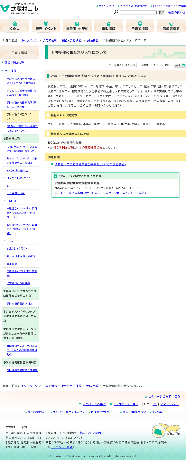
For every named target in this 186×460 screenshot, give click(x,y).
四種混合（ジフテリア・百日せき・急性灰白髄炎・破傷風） (22, 228)
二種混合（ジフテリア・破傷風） (22, 273)
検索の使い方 (177, 12)
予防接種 (92, 40)
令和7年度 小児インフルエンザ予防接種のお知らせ (22, 148)
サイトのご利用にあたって (69, 412)
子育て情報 (49, 40)
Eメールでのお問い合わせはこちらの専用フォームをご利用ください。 (105, 192)
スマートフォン (170, 404)
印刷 (177, 65)
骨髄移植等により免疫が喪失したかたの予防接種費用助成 (22, 350)
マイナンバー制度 (62, 447)
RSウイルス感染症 (17, 170)
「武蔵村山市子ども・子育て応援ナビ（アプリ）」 (22, 128)
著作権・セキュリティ (104, 412)
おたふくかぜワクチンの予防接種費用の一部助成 (22, 160)
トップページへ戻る (126, 404)
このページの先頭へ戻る (164, 396)
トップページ (30, 40)
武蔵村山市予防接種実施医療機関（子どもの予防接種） (90, 164)
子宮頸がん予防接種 (18, 283)
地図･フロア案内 (90, 433)
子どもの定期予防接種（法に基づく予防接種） (21, 92)
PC (155, 404)
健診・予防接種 (71, 40)
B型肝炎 (11, 201)
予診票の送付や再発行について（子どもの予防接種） (22, 80)
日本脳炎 (12, 263)
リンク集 (157, 412)
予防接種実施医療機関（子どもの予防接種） (21, 104)
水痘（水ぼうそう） (17, 248)
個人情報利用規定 (134, 412)
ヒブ (9, 185)
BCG (10, 241)
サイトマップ (106, 5)
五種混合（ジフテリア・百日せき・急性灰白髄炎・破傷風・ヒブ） (22, 212)
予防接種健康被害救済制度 (22, 370)
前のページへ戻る (94, 404)
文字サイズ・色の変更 (133, 5)
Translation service (169, 5)
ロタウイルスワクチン (19, 178)
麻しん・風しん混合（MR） (21, 256)
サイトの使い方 (37, 412)
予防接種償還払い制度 (20, 303)
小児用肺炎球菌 (16, 193)
